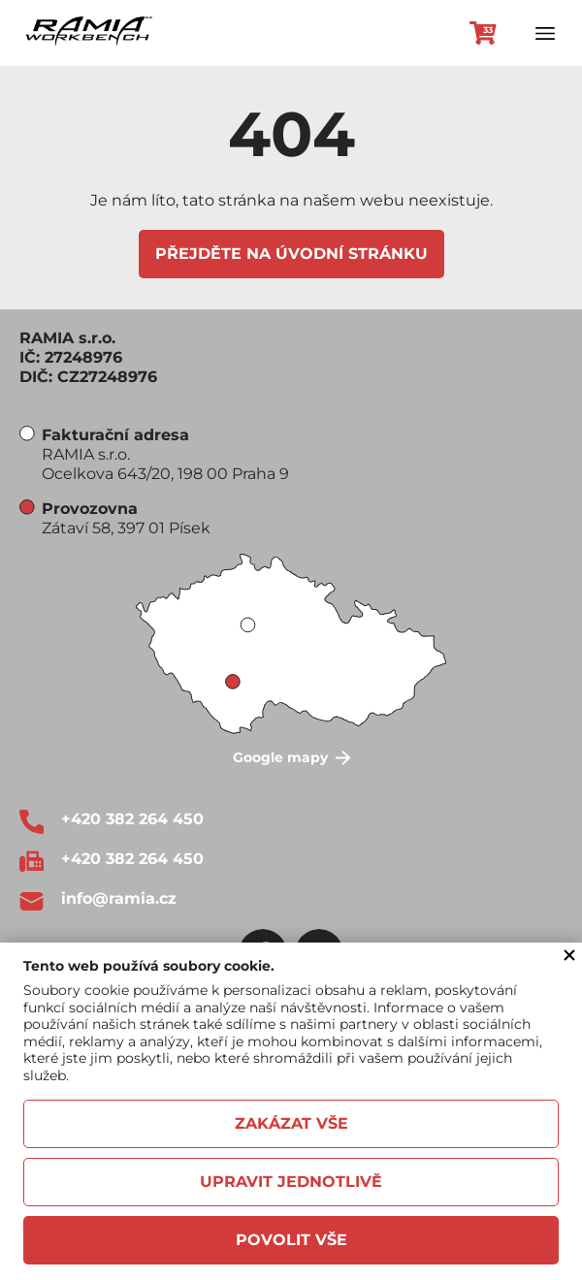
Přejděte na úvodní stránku (291, 253)
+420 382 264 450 (132, 819)
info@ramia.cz (119, 898)
